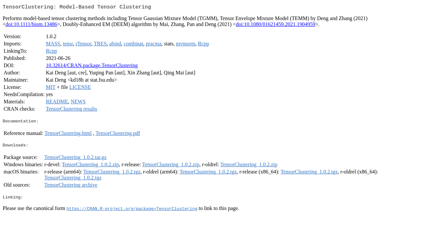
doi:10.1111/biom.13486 (31, 25)
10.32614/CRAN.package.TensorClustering (91, 66)
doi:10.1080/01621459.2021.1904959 (275, 25)
